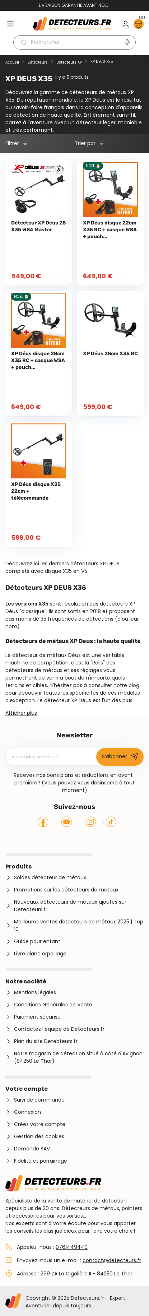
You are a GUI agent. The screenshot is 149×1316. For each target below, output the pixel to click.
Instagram (91, 821)
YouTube (66, 821)
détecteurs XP (117, 603)
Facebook (43, 821)
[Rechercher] (74, 42)
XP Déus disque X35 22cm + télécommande (36, 491)
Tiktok (111, 821)
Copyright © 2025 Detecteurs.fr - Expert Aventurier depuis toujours (75, 1301)
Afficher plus (21, 713)
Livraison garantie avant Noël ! (75, 5)
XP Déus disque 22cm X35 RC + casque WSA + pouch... (110, 230)
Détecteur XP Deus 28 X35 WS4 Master (38, 226)
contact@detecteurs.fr (112, 1260)
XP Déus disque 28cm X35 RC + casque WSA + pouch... (38, 360)
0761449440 (72, 1247)
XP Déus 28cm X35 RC (110, 354)
